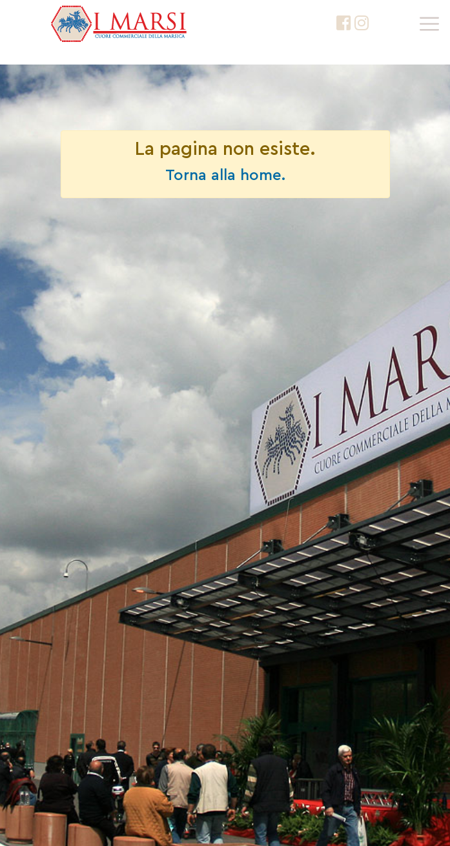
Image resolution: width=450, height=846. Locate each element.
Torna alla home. (225, 175)
